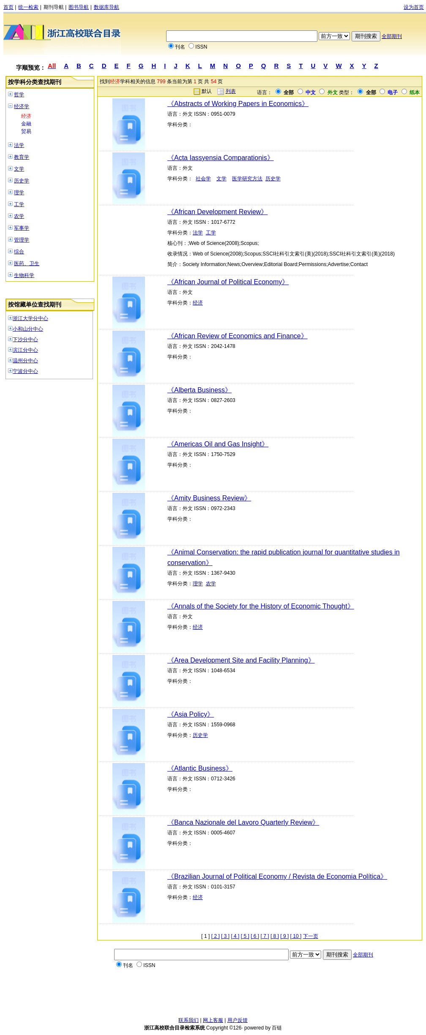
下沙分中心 (25, 339)
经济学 (21, 106)
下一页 (310, 936)
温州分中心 (25, 361)
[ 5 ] (245, 936)
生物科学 (24, 275)
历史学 (21, 181)
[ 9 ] (284, 936)
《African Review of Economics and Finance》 (237, 336)
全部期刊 (392, 36)
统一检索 (28, 7)
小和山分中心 (28, 329)
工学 (19, 204)
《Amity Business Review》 (209, 498)
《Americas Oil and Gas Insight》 (217, 444)
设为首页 (414, 7)
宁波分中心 (25, 371)
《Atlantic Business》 (199, 768)
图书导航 (78, 7)
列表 (231, 91)
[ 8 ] (274, 936)
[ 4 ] (235, 936)
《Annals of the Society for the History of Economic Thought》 (260, 606)
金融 (26, 124)
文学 (19, 169)
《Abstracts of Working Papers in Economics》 (238, 103)
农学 (19, 216)
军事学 (21, 228)
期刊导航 (54, 7)
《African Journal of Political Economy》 (228, 281)
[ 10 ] (296, 936)
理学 (19, 193)
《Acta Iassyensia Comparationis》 (220, 157)
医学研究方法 (247, 179)
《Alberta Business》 (199, 390)
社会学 (203, 179)
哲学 (19, 95)
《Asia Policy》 (190, 714)
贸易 (26, 131)
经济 (26, 116)
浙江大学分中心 (30, 318)
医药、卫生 (26, 263)
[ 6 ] (255, 936)
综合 (19, 252)
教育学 (21, 157)
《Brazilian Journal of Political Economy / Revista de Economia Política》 (277, 876)
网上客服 (213, 1020)
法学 (19, 145)
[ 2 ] (215, 936)
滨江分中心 (25, 350)
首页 (8, 7)
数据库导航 (106, 7)
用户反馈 (237, 1020)
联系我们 (188, 1020)
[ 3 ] (225, 936)
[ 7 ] (265, 936)
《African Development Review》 (217, 211)
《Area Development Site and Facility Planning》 (241, 660)
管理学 (21, 240)
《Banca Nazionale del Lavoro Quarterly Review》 (243, 822)
